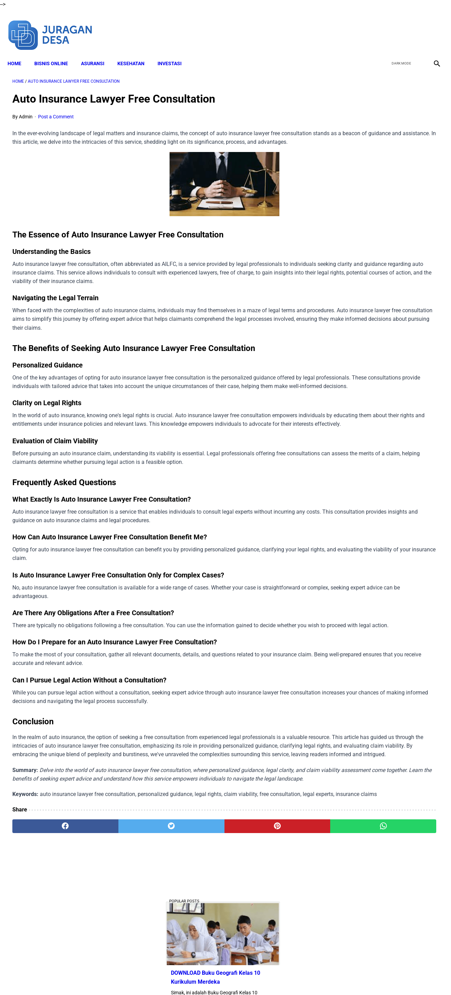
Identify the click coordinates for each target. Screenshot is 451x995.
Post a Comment (56, 110)
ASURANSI (97, 52)
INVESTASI (174, 52)
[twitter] (399, 26)
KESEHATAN (135, 52)
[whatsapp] (263, 915)
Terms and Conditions (211, 977)
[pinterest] (191, 915)
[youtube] (415, 26)
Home (19, 52)
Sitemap (310, 977)
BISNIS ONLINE (56, 52)
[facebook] (382, 26)
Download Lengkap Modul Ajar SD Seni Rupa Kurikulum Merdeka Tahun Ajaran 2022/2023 (378, 370)
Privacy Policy (256, 977)
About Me (142, 977)
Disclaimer (170, 977)
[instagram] (431, 26)
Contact (286, 977)
